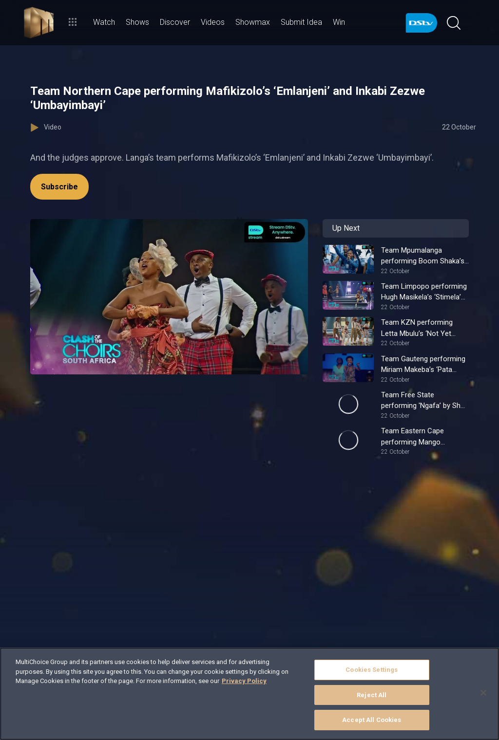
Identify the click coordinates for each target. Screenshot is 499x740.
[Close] (483, 692)
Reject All (371, 695)
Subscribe (59, 186)
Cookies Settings (371, 669)
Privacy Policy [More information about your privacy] (244, 680)
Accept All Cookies (371, 719)
